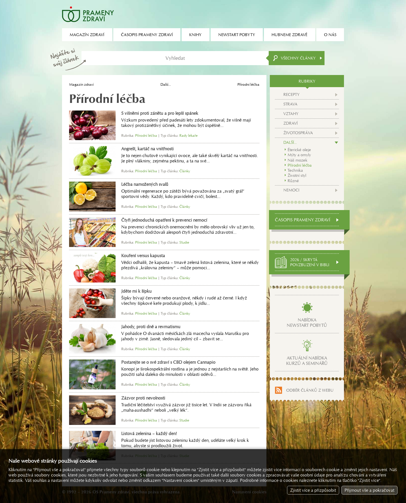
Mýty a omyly (299, 154)
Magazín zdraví (81, 84)
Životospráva (298, 132)
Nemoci (291, 190)
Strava (290, 104)
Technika (295, 170)
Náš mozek (297, 160)
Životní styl (297, 175)
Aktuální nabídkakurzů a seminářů (307, 360)
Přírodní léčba (300, 165)
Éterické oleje (299, 149)
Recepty (291, 94)
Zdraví (290, 123)
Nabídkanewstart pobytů (307, 322)
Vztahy (291, 113)
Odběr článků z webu (310, 390)
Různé (293, 180)
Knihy (195, 34)
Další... (165, 84)
